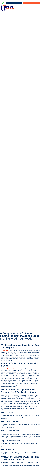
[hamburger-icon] (38, 8)
